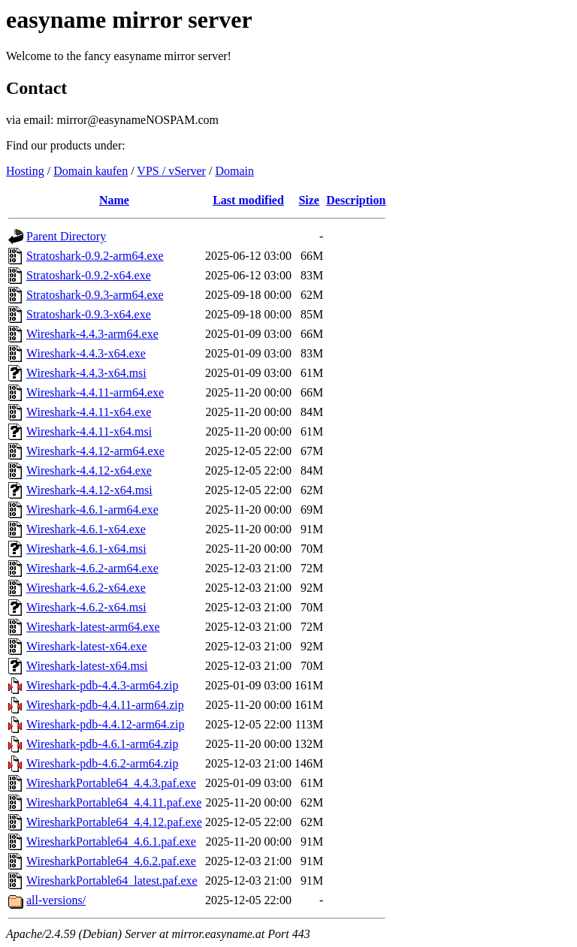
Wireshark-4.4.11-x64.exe (88, 412)
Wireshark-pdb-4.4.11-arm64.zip (105, 704)
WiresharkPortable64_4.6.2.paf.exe (111, 861)
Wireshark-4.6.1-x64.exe (86, 529)
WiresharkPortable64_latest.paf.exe (112, 880)
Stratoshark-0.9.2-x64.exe (88, 275)
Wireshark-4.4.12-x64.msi (89, 490)
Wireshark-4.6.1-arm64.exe (92, 509)
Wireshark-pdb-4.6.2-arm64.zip (102, 763)
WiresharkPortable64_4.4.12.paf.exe (114, 822)
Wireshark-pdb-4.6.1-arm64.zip (102, 743)
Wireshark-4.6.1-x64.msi (86, 548)
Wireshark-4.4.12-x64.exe (89, 470)
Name (114, 200)
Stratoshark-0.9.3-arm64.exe (95, 294)
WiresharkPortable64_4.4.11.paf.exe (113, 802)
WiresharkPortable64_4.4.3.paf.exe (111, 783)
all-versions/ (56, 900)
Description (355, 200)
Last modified (248, 200)
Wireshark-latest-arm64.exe (93, 626)
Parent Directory (66, 236)
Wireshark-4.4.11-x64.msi (89, 431)
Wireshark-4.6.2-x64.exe (86, 587)
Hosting (25, 170)
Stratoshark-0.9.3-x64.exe (88, 314)
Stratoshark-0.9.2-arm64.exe (95, 255)
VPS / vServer (171, 170)
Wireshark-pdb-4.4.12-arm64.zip (105, 724)
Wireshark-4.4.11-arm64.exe (95, 392)
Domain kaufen (90, 170)
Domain (234, 170)
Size (308, 200)
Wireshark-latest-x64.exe (86, 646)
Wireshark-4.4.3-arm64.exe (92, 333)
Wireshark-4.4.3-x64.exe (86, 353)
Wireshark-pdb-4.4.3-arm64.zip (102, 685)
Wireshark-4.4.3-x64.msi (86, 372)
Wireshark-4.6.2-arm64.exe (92, 568)
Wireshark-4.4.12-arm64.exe (95, 451)
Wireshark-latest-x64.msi (87, 665)
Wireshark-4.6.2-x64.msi (86, 607)
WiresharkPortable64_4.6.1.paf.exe (111, 841)
